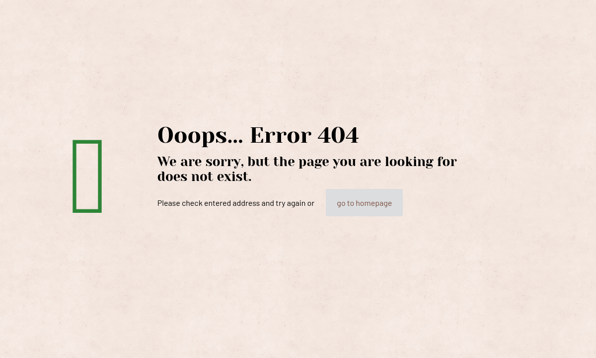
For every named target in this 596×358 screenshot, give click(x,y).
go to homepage (364, 202)
